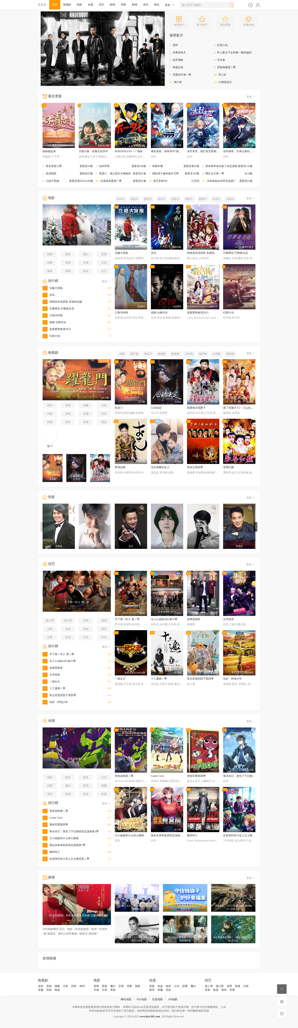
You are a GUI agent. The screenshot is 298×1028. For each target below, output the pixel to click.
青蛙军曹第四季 (55, 824)
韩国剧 (230, 353)
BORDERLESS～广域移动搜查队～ (135, 151)
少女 (104, 777)
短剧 (122, 353)
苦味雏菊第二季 (226, 67)
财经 (104, 629)
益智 (86, 794)
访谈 (49, 629)
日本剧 (189, 353)
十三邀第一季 (54, 688)
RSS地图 (142, 999)
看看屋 (42, 4)
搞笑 (86, 777)
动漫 (90, 4)
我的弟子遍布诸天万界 (165, 173)
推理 (86, 785)
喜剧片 (134, 199)
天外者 (221, 60)
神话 (68, 413)
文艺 (104, 271)
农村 (49, 405)
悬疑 (68, 254)
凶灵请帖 (178, 60)
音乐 (86, 637)
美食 (68, 629)
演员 (145, 4)
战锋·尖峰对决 (54, 322)
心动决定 (156, 407)
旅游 (86, 629)
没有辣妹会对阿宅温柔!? (221, 181)
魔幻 (86, 254)
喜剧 (68, 405)
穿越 (86, 413)
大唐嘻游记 (225, 82)
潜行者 (178, 82)
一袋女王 (51, 681)
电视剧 (67, 4)
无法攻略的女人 (160, 467)
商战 (49, 422)
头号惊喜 (51, 674)
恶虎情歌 (51, 173)
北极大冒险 (53, 288)
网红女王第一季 (214, 173)
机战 (104, 794)
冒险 (68, 262)
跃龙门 (119, 407)
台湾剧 (216, 353)
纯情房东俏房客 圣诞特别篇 (62, 301)
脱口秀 (68, 620)
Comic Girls (53, 817)
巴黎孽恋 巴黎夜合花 (58, 308)
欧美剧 (175, 353)
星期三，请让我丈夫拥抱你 (115, 173)
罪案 (49, 262)
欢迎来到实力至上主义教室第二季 (66, 858)
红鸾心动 (222, 45)
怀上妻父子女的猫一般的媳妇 (234, 52)
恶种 (175, 45)
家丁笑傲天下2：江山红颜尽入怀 (242, 407)
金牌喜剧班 (53, 667)
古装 (104, 262)
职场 (68, 637)
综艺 (101, 4)
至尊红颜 (228, 467)
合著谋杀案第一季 (111, 181)
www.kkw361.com (149, 1016)
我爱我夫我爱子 (196, 407)
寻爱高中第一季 (182, 74)
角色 (156, 4)
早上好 (222, 74)
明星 (123, 4)
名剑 (49, 295)
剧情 (134, 4)
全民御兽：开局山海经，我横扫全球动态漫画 (249, 151)
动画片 (230, 199)
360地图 (172, 999)
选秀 (86, 620)
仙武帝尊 (104, 166)
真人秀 (50, 620)
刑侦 (104, 413)
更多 (170, 4)
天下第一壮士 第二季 (58, 654)
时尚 (104, 637)
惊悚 (49, 254)
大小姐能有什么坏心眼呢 (61, 838)
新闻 (112, 4)
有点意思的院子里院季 (59, 695)
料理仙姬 (120, 467)
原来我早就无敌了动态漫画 (221, 166)
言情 (104, 254)
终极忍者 (178, 67)
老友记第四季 (195, 467)
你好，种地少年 (55, 702)
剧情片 (203, 199)
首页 (54, 4)
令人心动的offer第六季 (59, 661)
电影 (79, 4)
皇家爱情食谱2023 (57, 329)
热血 (68, 777)
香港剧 (162, 353)
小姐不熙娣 (52, 181)
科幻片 (162, 199)
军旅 (86, 422)
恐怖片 (175, 199)
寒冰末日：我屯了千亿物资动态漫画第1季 (71, 831)
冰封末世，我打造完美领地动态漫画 (208, 151)
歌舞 (68, 271)
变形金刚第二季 (55, 811)
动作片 (121, 199)
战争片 (189, 199)
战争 (68, 422)
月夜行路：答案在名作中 (93, 151)
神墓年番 (157, 166)
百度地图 (157, 999)
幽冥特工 (51, 852)
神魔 (104, 785)
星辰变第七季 (54, 166)
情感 (104, 620)
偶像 (86, 405)
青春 (49, 271)
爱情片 (148, 199)
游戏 (68, 794)
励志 (86, 271)
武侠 (49, 413)
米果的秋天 (179, 52)
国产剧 (134, 353)
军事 (49, 637)
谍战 (104, 422)
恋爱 (49, 785)
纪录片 (216, 199)
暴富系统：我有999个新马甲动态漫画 (173, 151)
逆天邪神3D (160, 181)
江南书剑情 (53, 315)
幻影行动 (51, 336)
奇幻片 (148, 353)
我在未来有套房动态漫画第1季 (64, 845)
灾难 (86, 262)
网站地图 (126, 999)
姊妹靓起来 (49, 151)
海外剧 (203, 353)
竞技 (49, 794)
